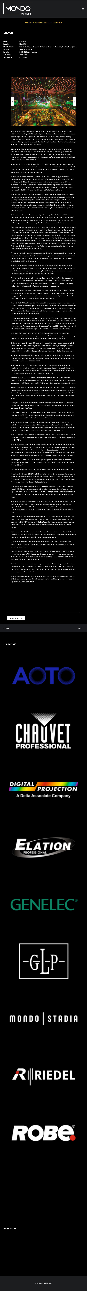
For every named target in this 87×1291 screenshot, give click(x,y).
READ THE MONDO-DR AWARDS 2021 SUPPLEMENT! (43, 23)
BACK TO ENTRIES (16, 618)
